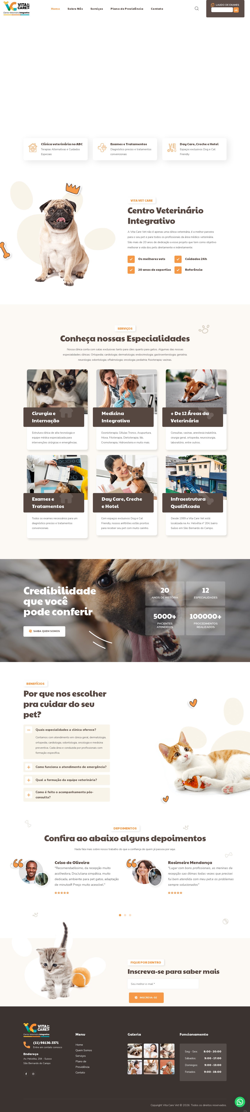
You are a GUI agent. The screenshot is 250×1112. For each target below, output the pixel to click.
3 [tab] (130, 915)
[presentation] (120, 915)
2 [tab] (125, 915)
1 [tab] (120, 915)
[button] (197, 8)
